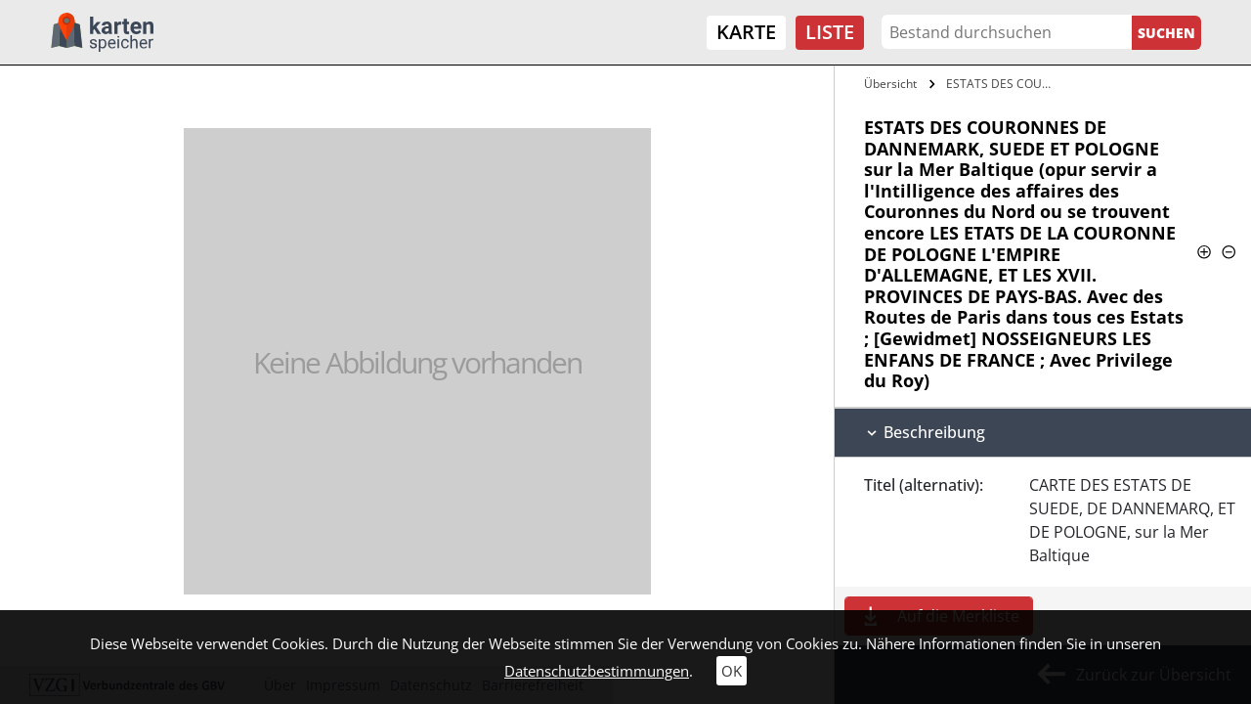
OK (731, 671)
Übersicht (890, 83)
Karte (746, 32)
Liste (829, 32)
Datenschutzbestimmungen (596, 671)
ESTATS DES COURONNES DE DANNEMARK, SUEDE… (1004, 83)
